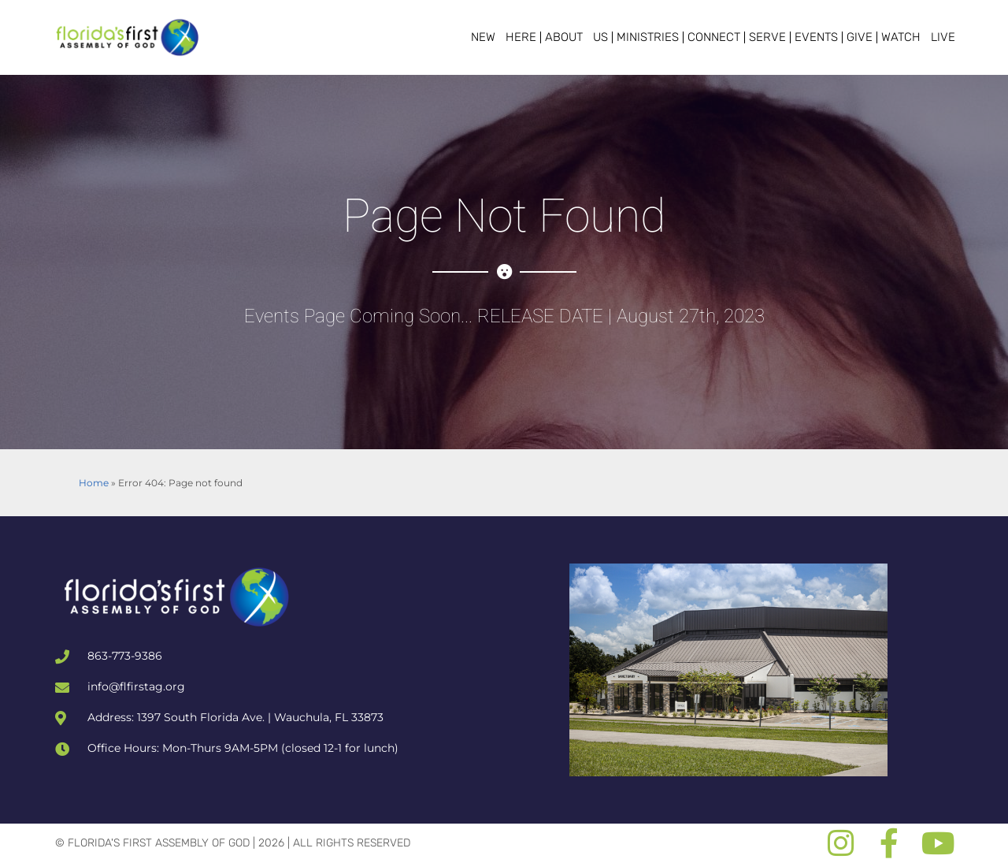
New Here (503, 37)
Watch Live (918, 37)
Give (860, 37)
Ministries (648, 37)
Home (94, 483)
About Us (576, 37)
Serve (767, 37)
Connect (713, 37)
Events (816, 37)
